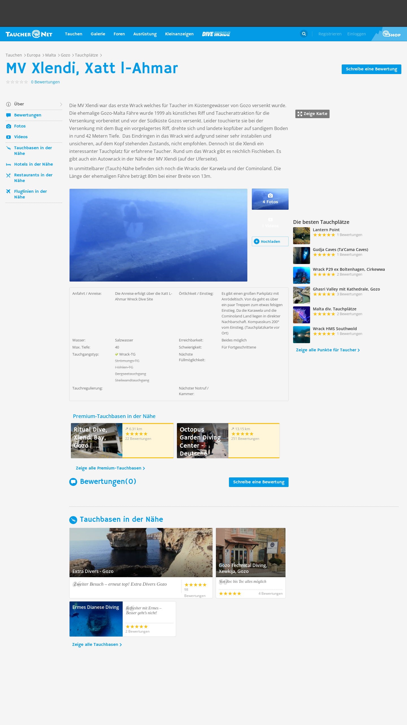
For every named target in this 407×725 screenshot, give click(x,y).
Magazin (216, 34)
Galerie (98, 34)
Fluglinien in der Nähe (30, 194)
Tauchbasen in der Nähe (33, 151)
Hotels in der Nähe (33, 164)
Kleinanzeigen (179, 34)
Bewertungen (27, 115)
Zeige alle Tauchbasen (95, 645)
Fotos (20, 126)
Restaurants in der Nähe (33, 178)
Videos (21, 137)
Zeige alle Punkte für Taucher (326, 350)
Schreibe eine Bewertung (371, 69)
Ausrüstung (145, 34)
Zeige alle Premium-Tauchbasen (108, 468)
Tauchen (73, 34)
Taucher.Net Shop (389, 34)
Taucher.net (29, 34)
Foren (119, 34)
